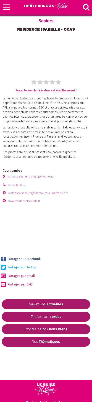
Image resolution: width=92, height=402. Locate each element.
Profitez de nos (46, 329)
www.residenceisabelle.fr (24, 201)
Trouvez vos (46, 317)
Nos (46, 341)
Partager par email (18, 276)
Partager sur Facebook (21, 259)
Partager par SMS (17, 284)
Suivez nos (46, 304)
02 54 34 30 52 (16, 185)
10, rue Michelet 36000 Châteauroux (30, 177)
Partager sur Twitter (19, 267)
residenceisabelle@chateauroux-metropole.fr (38, 193)
